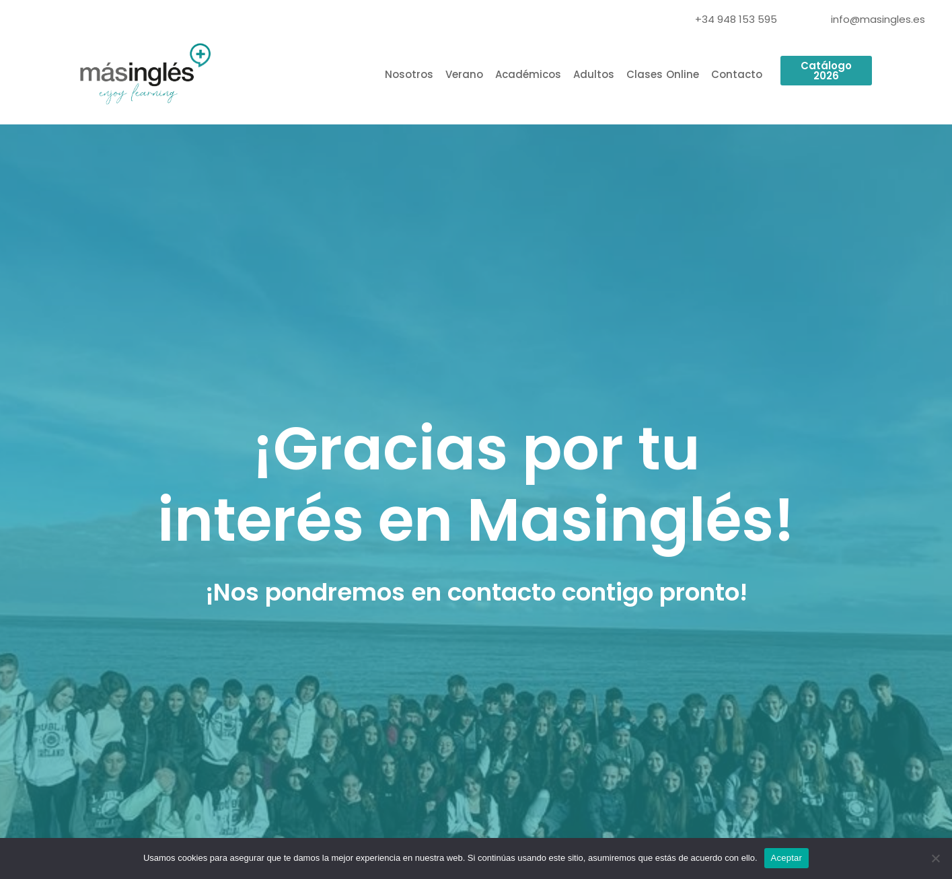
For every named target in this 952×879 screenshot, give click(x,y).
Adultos (593, 74)
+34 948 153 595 (736, 19)
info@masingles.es (878, 19)
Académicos (528, 74)
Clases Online (663, 74)
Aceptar (787, 858)
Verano (464, 74)
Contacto (736, 74)
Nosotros (409, 74)
